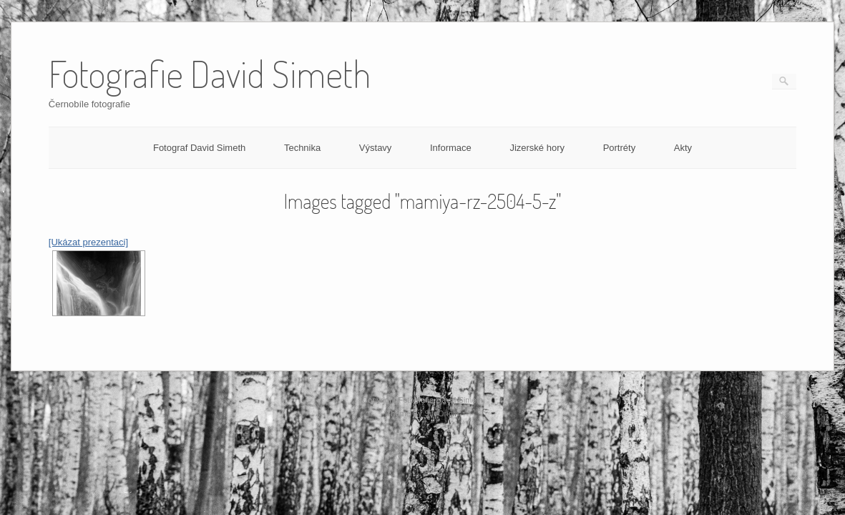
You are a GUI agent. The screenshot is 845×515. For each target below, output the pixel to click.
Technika (302, 147)
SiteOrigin (441, 413)
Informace (451, 147)
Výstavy (375, 147)
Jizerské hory (537, 147)
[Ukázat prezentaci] (88, 242)
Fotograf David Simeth (199, 147)
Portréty (619, 147)
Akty (683, 147)
